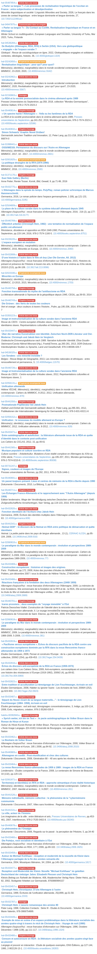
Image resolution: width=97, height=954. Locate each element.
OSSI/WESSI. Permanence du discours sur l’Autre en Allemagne (36, 147)
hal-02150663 (9, 95)
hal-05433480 (9, 935)
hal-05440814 (9, 110)
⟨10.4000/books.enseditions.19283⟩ (40, 948)
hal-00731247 (9, 466)
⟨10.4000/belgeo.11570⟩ (48, 362)
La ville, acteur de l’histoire (16, 813)
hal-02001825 (9, 159)
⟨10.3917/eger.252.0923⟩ (26, 691)
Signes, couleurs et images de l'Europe (22, 469)
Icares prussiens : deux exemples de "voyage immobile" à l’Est (35, 604)
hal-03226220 (9, 239)
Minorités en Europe (12, 276)
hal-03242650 (9, 61)
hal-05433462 (9, 737)
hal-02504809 (9, 205)
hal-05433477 (9, 868)
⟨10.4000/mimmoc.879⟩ (12, 396)
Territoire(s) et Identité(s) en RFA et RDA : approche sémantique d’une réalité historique (48, 783)
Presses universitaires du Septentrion (32, 457)
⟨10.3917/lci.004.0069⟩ (12, 676)
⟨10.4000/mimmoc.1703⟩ (61, 282)
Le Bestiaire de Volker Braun (17, 740)
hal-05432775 (9, 187)
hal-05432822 (9, 681)
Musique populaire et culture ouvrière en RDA (26, 450)
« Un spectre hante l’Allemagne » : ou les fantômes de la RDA (37, 113)
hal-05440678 (9, 825)
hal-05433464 (9, 764)
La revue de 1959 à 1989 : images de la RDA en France (47, 767)
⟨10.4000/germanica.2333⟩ (14, 896)
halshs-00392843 (10, 715)
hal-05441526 (9, 795)
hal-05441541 (9, 524)
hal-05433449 (9, 917)
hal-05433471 (9, 432)
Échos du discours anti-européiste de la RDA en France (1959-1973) (38, 666)
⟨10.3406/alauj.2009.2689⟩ (14, 595)
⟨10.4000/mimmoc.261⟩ (61, 789)
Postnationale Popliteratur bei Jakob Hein (24, 405)
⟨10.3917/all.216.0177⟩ (17, 215)
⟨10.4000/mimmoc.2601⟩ (41, 154)
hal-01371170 (9, 175)
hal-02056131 (9, 383)
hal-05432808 (9, 254)
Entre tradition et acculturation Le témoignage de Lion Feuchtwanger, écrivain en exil (47, 685)
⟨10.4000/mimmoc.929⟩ (60, 426)
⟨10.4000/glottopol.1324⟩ (47, 56)
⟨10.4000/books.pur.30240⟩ (60, 820)
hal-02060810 (9, 542)
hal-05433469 (9, 564)
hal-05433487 (9, 696)
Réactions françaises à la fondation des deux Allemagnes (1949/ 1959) (39, 582)
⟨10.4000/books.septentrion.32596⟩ (18, 123)
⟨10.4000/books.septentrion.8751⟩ (70, 233)
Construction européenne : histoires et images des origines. (34, 567)
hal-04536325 (9, 352)
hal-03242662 (9, 77)
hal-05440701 (9, 601)
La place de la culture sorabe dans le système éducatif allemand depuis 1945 (42, 208)
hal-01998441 (9, 144)
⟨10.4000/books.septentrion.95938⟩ (39, 460)
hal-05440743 (9, 300)
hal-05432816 (9, 663)
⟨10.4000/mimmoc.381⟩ (33, 635)
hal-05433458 (9, 853)
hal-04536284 (9, 43)
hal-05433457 (9, 886)
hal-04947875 (9, 24)
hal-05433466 (9, 579)
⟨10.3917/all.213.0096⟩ (37, 267)
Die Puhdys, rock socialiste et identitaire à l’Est (27, 840)
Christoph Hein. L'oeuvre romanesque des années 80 (30, 905)
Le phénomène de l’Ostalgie (17, 828)
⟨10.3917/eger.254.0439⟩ (50, 657)
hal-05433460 (9, 837)
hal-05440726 (9, 368)
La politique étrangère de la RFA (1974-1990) (25, 163)
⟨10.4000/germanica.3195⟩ (14, 200)
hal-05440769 (9, 220)
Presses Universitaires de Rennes (69, 816)
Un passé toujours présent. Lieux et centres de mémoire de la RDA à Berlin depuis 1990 (48, 481)
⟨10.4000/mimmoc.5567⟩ (13, 89)
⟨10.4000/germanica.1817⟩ (78, 862)
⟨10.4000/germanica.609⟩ (17, 518)
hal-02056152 (9, 417)
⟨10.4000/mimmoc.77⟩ (37, 558)
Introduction (8, 80)
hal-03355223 (9, 315)
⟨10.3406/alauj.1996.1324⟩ (51, 930)
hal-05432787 (9, 902)
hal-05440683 (9, 752)
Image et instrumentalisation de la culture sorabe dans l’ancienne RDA (39, 319)
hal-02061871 (9, 779)
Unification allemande (13, 386)
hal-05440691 (9, 478)
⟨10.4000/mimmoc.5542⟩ (40, 71)
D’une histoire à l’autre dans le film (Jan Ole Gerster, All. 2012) (39, 257)
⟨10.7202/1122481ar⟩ (11, 19)
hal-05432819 (9, 641)
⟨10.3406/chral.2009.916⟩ (25, 536)
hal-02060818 (9, 619)
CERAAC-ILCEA (77, 533)
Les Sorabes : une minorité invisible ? (22, 356)
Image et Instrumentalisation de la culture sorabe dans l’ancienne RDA (39, 371)
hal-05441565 (9, 447)
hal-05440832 (9, 129)
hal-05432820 (9, 508)
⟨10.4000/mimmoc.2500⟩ (30, 169)
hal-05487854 (9, 3)
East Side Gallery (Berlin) (15, 178)
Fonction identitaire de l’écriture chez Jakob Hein (28, 512)
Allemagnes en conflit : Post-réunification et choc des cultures (35, 755)
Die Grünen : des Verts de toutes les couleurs (26, 303)
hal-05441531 (9, 810)
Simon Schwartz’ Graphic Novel (23, 132)
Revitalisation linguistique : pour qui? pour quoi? (28, 64)
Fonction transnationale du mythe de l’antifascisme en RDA (33, 291)
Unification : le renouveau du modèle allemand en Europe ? (33, 420)
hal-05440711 (9, 490)
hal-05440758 (9, 288)
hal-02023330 (9, 273)
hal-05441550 (9, 401)
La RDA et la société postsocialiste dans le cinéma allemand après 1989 (40, 98)
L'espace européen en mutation (18, 242)
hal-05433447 (9, 331)
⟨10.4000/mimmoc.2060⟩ (61, 249)
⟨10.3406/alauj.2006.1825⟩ (69, 847)
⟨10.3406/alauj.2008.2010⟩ (66, 746)
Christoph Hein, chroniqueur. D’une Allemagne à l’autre (31, 889)
